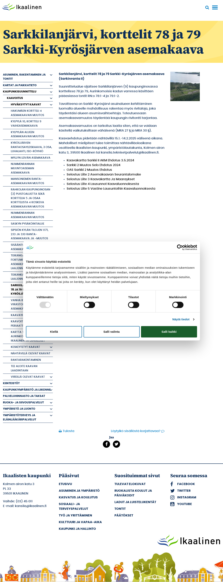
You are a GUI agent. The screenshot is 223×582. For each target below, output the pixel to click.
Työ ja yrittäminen (75, 515)
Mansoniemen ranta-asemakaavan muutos (27, 181)
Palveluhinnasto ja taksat (24, 396)
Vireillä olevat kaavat (28, 376)
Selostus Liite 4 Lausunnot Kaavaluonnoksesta (103, 183)
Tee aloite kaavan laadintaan (24, 368)
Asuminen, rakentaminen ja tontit (24, 76)
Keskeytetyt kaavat (25, 346)
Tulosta (68, 431)
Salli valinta (111, 331)
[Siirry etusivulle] (21, 7)
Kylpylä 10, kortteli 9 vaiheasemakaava (26, 123)
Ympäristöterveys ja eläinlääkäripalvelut (19, 417)
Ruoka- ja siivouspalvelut (23, 402)
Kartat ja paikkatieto (20, 85)
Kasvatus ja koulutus (78, 497)
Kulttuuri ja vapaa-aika (80, 522)
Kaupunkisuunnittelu (19, 91)
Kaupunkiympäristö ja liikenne (27, 389)
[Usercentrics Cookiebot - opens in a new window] (180, 247)
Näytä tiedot (181, 319)
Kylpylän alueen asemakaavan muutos (27, 134)
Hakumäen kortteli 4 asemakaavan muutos (27, 113)
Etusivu (65, 484)
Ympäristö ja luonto (19, 408)
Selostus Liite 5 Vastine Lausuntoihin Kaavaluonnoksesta (111, 188)
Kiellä (54, 331)
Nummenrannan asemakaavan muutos (27, 215)
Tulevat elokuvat (130, 484)
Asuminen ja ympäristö (79, 490)
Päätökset (123, 515)
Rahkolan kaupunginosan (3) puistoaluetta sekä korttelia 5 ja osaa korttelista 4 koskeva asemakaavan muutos (30, 198)
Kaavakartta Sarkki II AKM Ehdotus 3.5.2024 (100, 160)
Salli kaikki (169, 331)
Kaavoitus (15, 98)
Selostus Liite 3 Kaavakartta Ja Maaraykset (101, 179)
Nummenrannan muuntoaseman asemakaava (22, 168)
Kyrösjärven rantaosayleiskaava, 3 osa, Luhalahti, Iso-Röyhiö (31, 147)
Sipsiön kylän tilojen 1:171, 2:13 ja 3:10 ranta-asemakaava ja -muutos (29, 234)
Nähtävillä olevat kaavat (30, 353)
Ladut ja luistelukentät (135, 502)
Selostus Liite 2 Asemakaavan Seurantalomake (104, 174)
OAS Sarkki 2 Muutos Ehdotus (89, 169)
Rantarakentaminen (26, 359)
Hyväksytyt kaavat (26, 104)
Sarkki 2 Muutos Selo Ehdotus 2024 (93, 165)
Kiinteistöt (11, 383)
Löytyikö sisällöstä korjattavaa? (135, 431)
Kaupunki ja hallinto (77, 528)
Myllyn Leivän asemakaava (30, 157)
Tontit (120, 508)
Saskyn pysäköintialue (27, 223)
